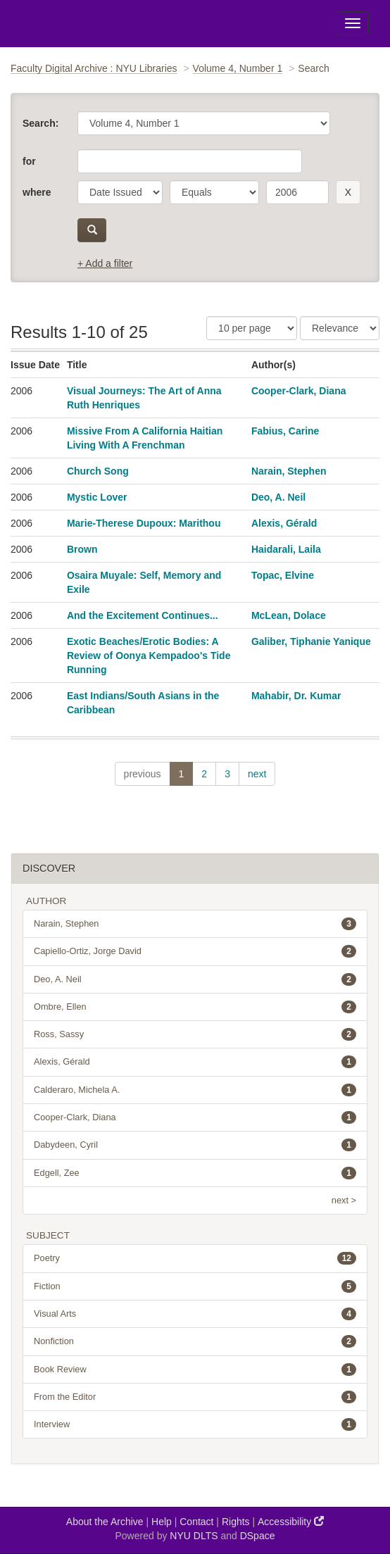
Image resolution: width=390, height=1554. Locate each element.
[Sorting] (339, 328)
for (29, 161)
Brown (82, 549)
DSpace (257, 1535)
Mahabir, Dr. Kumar (296, 695)
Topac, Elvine (282, 575)
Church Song (98, 471)
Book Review (195, 1369)
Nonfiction (195, 1341)
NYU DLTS (194, 1535)
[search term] (297, 192)
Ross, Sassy (195, 1034)
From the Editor (195, 1397)
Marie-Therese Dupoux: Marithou (144, 523)
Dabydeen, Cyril (195, 1145)
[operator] (214, 192)
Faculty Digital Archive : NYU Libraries (94, 68)
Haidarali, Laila (286, 549)
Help (161, 1521)
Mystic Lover (97, 497)
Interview (195, 1424)
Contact (196, 1521)
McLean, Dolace (288, 615)
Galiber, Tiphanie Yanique (311, 641)
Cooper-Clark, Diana (298, 390)
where (37, 192)
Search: (40, 123)
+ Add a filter (104, 263)
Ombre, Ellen (195, 1007)
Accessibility (291, 1521)
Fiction (195, 1286)
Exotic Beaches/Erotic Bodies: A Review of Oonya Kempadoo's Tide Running (149, 655)
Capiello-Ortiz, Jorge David (195, 951)
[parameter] (120, 192)
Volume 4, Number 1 (238, 68)
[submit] (91, 230)
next (257, 773)
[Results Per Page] (251, 328)
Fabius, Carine (285, 431)
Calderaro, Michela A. (195, 1090)
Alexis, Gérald (284, 523)
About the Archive (105, 1521)
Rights (236, 1521)
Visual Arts (195, 1314)
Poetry (195, 1258)
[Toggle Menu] (352, 23)
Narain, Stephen (289, 471)
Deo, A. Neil (278, 497)
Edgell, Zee (195, 1173)
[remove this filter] (348, 192)
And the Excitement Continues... (142, 615)
